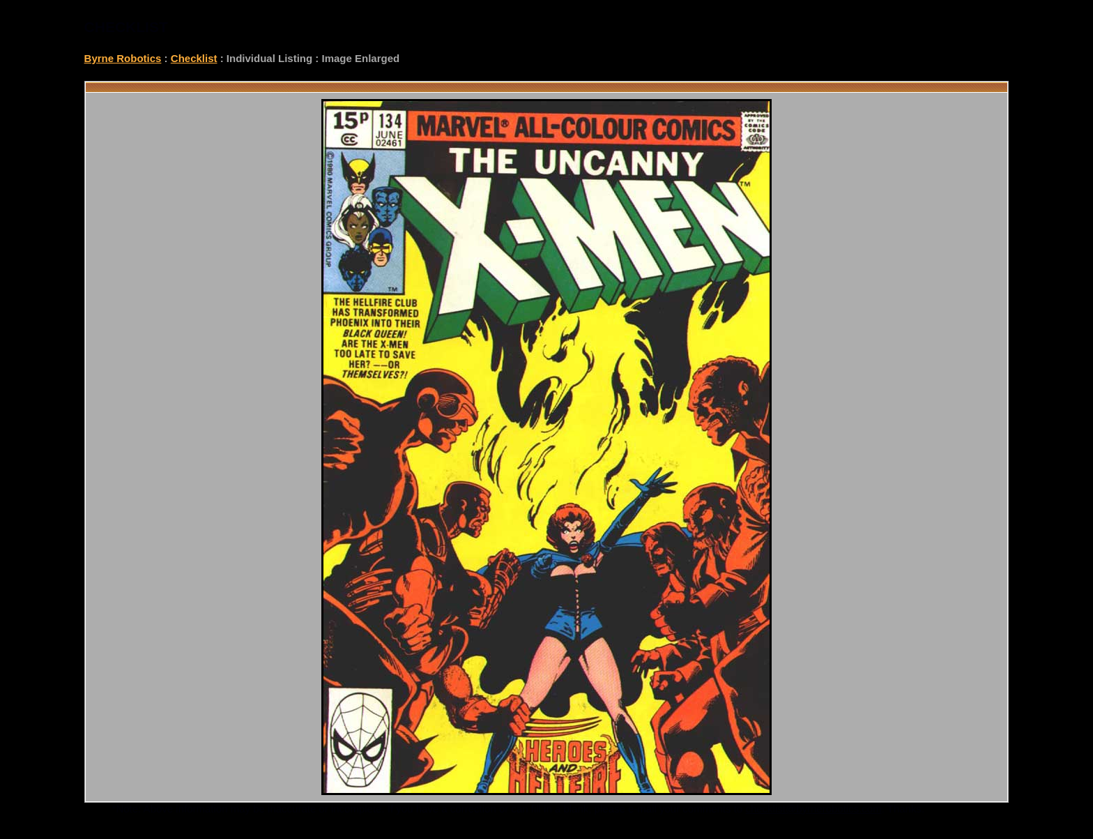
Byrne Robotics (123, 58)
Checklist (194, 58)
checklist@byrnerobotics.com (813, 809)
